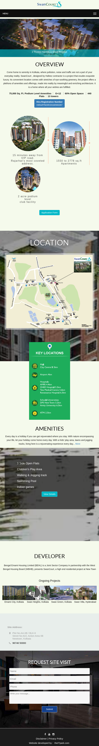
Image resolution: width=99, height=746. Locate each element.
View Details (50, 494)
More (77, 444)
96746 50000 (19, 643)
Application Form (49, 212)
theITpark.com (61, 743)
